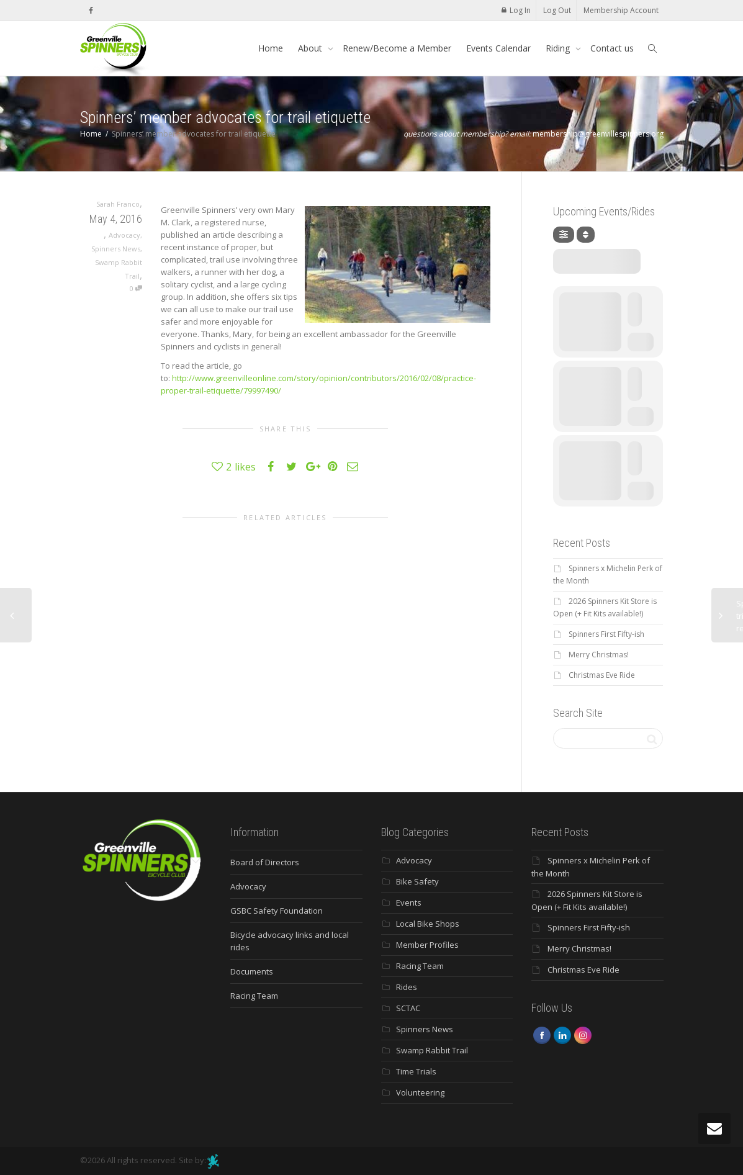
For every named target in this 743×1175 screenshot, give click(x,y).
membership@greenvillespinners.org (598, 133)
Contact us (612, 48)
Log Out (557, 10)
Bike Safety (417, 881)
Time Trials (416, 1071)
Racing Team (254, 995)
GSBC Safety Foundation (276, 910)
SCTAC (408, 1008)
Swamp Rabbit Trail (432, 1050)
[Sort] (586, 235)
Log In (520, 10)
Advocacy (124, 235)
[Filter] (563, 235)
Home (270, 48)
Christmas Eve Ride (602, 675)
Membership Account (621, 10)
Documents (251, 971)
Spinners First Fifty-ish (606, 634)
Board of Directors (264, 862)
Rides (406, 987)
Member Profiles (427, 944)
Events (408, 902)
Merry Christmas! (599, 654)
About (311, 48)
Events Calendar (498, 48)
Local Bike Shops (427, 923)
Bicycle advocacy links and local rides (289, 941)
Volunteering (420, 1092)
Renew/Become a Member (397, 48)
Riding (559, 48)
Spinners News (115, 248)
